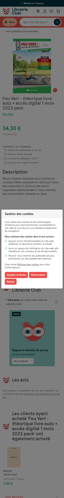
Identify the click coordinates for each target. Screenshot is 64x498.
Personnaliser (38, 274)
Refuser (11, 281)
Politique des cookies (28, 264)
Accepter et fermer (16, 274)
